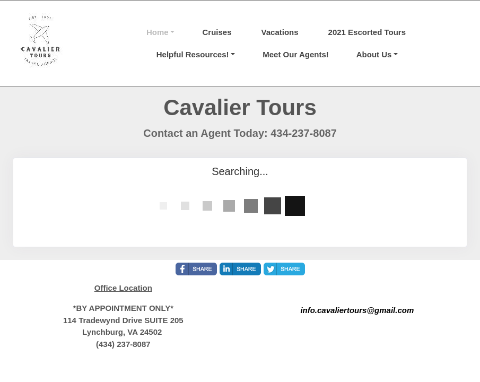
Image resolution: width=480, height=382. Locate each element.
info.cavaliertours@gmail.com (357, 310)
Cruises (216, 32)
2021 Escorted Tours (367, 32)
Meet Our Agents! (295, 54)
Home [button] (157, 32)
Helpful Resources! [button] (192, 54)
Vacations (280, 32)
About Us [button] (374, 54)
